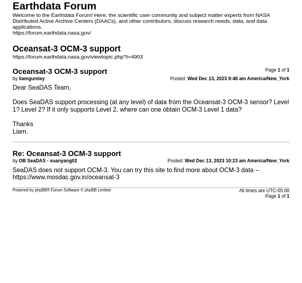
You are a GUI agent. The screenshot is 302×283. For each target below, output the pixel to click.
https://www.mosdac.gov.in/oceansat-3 (66, 177)
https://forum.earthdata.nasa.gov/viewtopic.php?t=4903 (78, 57)
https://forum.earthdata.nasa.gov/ (52, 33)
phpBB (41, 190)
